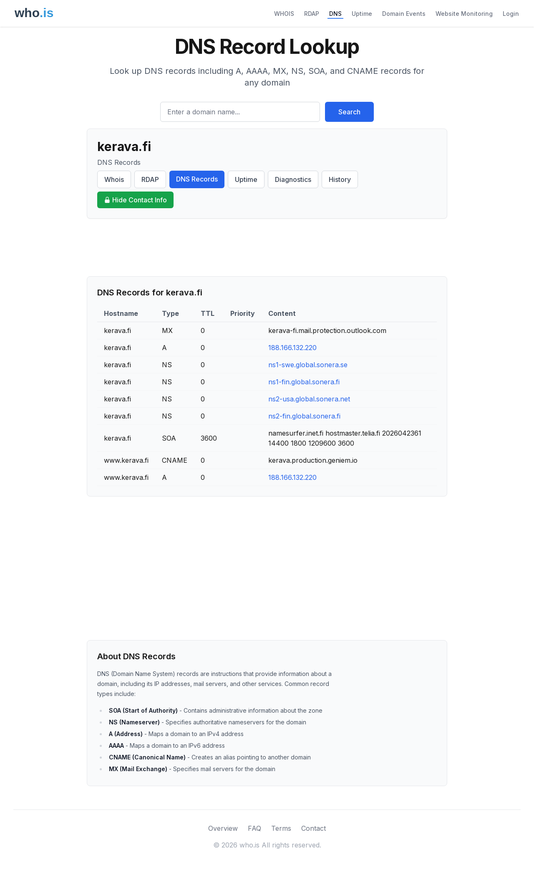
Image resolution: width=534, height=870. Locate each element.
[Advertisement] (267, 247)
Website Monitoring (464, 13)
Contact (313, 828)
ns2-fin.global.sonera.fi (304, 416)
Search (349, 112)
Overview (223, 828)
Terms (281, 828)
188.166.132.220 (292, 347)
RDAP (311, 13)
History (340, 179)
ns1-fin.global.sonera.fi (304, 382)
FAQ (254, 828)
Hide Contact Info (135, 200)
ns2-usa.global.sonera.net (309, 399)
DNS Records (197, 179)
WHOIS (284, 13)
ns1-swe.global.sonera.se (308, 365)
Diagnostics (293, 179)
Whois (114, 179)
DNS (335, 13)
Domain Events (404, 13)
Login (511, 13)
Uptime (362, 13)
